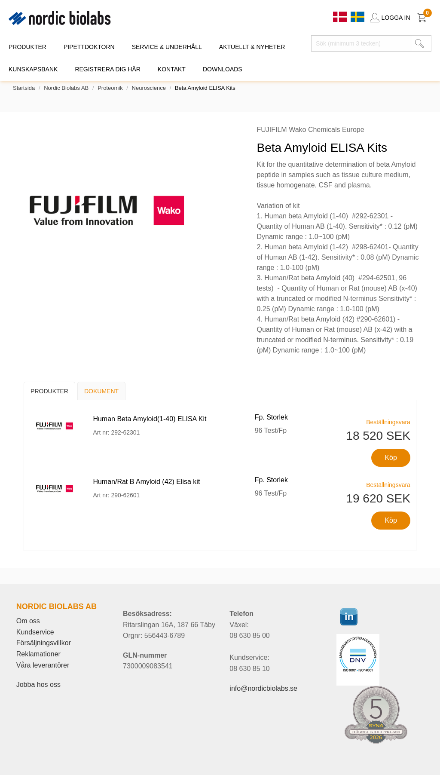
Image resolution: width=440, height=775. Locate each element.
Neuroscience (149, 88)
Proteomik (110, 88)
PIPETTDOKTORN (89, 46)
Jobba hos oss (38, 684)
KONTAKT (172, 69)
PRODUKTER (27, 46)
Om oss (28, 621)
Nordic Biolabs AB (66, 88)
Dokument (101, 391)
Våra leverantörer (43, 665)
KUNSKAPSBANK (33, 69)
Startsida (24, 88)
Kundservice (35, 632)
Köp (391, 457)
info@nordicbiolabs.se (263, 688)
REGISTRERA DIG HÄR (107, 69)
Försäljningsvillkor (43, 642)
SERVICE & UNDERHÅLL (167, 46)
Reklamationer (38, 654)
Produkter (49, 391)
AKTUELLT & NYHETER (252, 46)
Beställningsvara (388, 422)
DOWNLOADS (222, 69)
